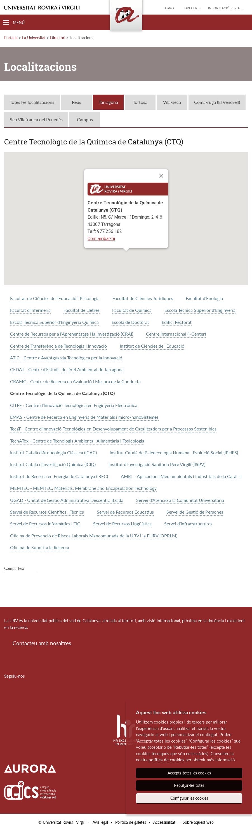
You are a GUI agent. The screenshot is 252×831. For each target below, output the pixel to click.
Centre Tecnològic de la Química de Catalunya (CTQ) (62, 393)
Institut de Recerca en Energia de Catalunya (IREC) (59, 476)
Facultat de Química (132, 310)
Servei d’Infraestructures (188, 523)
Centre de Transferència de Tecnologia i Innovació (58, 345)
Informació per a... (225, 8)
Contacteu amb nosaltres (42, 643)
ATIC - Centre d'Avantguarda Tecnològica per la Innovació (66, 357)
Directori (57, 37)
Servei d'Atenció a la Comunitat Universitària (180, 500)
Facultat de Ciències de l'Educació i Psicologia (55, 298)
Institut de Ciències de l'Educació (152, 345)
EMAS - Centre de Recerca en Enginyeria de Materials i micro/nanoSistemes (84, 417)
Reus (76, 102)
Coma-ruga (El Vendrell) (217, 102)
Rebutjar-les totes (189, 785)
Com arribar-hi (101, 238)
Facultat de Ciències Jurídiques (142, 298)
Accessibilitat (164, 822)
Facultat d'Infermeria (30, 310)
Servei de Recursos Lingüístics (122, 523)
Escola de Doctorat (130, 322)
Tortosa (140, 102)
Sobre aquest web (198, 822)
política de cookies (166, 759)
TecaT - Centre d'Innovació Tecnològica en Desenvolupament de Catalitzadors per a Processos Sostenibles (113, 428)
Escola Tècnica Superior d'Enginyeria (199, 310)
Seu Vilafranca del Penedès (36, 119)
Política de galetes (130, 822)
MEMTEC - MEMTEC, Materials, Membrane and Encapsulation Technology (83, 488)
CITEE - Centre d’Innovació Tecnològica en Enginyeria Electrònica (73, 405)
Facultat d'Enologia (204, 298)
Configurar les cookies (189, 798)
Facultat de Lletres (81, 310)
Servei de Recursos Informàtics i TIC (45, 523)
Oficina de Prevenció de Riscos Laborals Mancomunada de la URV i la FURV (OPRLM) (93, 535)
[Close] (161, 175)
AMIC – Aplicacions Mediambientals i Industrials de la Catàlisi (181, 476)
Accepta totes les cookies (189, 773)
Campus (85, 119)
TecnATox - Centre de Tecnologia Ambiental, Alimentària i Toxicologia (77, 440)
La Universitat (34, 37)
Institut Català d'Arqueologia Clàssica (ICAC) (53, 452)
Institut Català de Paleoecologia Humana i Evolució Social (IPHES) (174, 452)
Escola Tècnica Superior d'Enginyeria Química (54, 322)
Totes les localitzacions (32, 102)
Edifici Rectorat (177, 322)
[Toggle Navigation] (13, 22)
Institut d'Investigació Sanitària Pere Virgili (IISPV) (157, 464)
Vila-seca (172, 102)
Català (169, 8)
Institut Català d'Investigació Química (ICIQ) (53, 464)
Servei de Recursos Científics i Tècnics (47, 511)
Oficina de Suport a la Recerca (39, 547)
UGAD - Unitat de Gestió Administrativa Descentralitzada (66, 500)
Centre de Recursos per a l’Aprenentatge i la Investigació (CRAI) (71, 333)
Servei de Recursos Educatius (125, 511)
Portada (11, 37)
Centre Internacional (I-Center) (176, 333)
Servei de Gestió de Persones (194, 511)
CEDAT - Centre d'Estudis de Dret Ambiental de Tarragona (67, 369)
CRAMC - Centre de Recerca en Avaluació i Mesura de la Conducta (75, 381)
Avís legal (100, 822)
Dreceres (192, 8)
